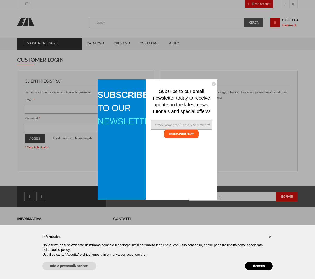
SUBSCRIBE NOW (181, 133)
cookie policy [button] (59, 250)
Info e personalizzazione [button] (69, 266)
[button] (270, 237)
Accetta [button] (259, 266)
